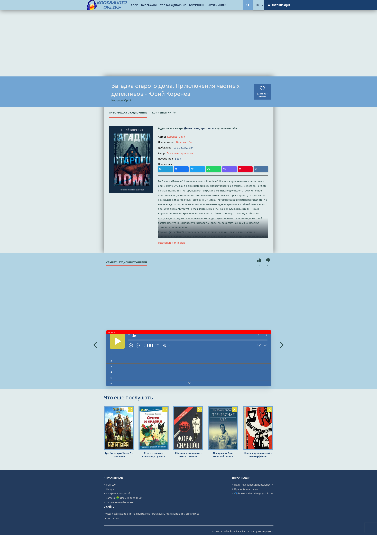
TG (161, 169)
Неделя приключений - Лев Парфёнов (258, 454)
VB (189, 169)
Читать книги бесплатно (120, 502)
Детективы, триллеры (199, 128)
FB (168, 169)
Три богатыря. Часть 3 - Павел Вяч (119, 454)
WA (182, 169)
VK (202, 169)
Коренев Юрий (176, 136)
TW (174, 169)
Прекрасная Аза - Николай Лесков (223, 454)
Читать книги (217, 5)
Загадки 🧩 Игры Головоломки (124, 497)
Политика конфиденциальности (253, 484)
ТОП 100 (111, 484)
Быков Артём (184, 142)
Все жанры (196, 5)
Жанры (110, 488)
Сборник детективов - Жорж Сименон (188, 454)
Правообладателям (246, 488)
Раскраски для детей (118, 493)
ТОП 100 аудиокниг (173, 5)
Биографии (149, 5)
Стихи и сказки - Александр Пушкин (153, 454)
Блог (134, 5)
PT (196, 169)
